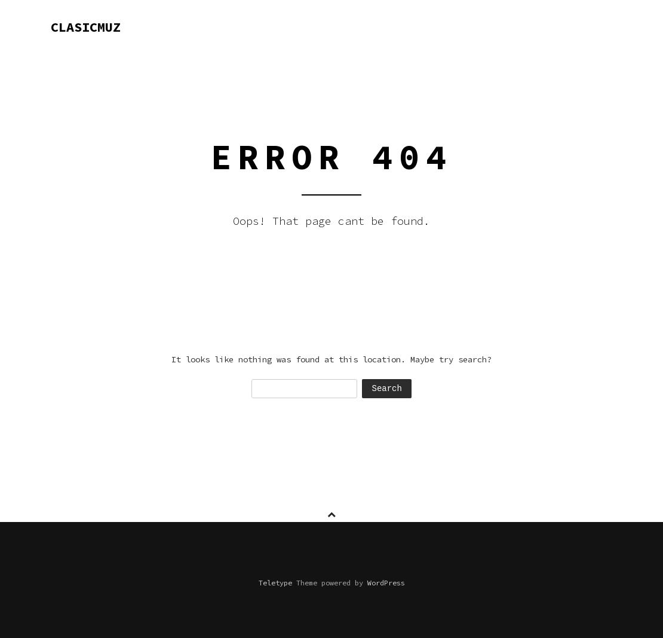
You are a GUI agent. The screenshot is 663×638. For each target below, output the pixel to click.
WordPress (386, 582)
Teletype (275, 582)
